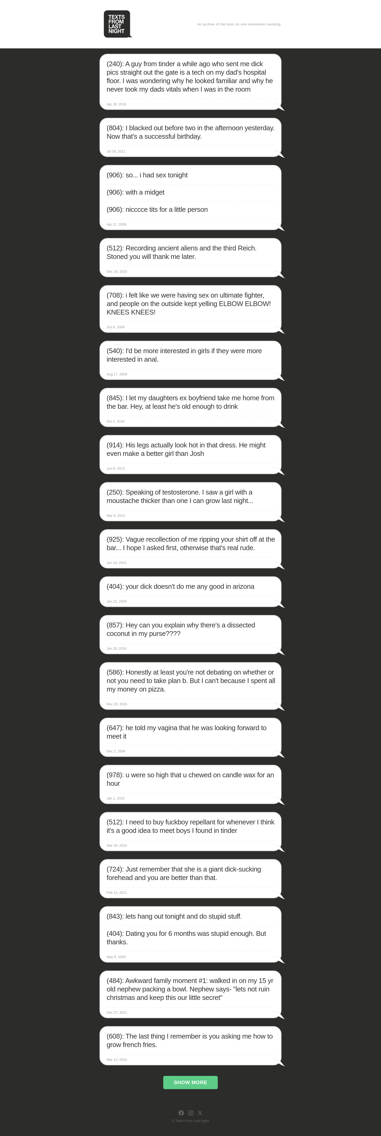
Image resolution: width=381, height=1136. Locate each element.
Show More (190, 1082)
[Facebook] (181, 1113)
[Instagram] (190, 1113)
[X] (200, 1113)
